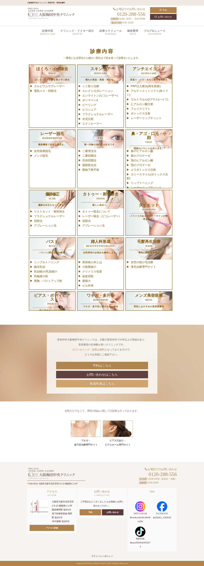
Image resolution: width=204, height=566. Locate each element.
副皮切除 (88, 276)
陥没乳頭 (39, 266)
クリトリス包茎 (92, 271)
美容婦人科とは (92, 262)
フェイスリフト (140, 108)
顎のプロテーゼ (140, 165)
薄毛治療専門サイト (143, 266)
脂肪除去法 (89, 165)
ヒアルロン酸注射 (142, 104)
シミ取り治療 (90, 86)
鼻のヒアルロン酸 (142, 151)
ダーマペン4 (90, 100)
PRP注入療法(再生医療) (146, 86)
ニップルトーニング (46, 262)
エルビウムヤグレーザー (49, 86)
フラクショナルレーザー (97, 114)
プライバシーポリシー (102, 556)
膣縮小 (86, 280)
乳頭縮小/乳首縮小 (45, 271)
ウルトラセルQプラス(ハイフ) (149, 99)
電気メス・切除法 (45, 90)
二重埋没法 (89, 151)
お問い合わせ (163, 16)
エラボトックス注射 (143, 169)
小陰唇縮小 (89, 266)
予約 (163, 10)
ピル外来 (88, 285)
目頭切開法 (89, 160)
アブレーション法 (45, 225)
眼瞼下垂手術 (90, 169)
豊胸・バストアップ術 (48, 280)
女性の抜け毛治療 (142, 262)
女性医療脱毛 (42, 151)
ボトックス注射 (140, 113)
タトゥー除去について (96, 211)
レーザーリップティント (146, 118)
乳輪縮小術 (41, 276)
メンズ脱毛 (41, 155)
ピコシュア (89, 109)
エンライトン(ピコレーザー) (100, 95)
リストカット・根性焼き (49, 211)
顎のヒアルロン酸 (142, 160)
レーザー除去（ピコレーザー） (102, 216)
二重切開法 (89, 155)
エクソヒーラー (92, 123)
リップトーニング (142, 183)
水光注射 (88, 118)
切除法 (38, 220)
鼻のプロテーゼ (140, 155)
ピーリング (89, 104)
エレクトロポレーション (97, 90)
